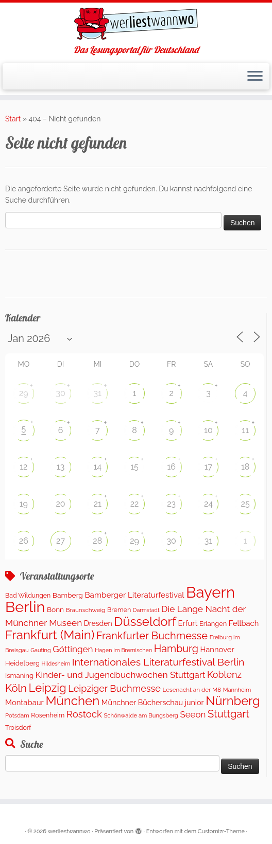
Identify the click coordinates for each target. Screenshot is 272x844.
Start (13, 119)
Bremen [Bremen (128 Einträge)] (119, 610)
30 (60, 393)
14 (97, 467)
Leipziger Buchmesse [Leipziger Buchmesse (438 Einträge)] (114, 688)
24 (208, 504)
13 (60, 467)
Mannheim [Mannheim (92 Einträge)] (237, 689)
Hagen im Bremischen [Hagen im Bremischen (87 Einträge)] (123, 650)
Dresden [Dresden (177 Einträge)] (98, 623)
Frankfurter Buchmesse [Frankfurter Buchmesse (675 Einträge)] (152, 636)
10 (208, 430)
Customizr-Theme (221, 831)
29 (23, 393)
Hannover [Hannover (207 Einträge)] (217, 649)
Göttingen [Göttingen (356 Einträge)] (73, 649)
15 (134, 467)
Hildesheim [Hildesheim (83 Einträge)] (55, 663)
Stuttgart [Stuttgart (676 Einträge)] (228, 714)
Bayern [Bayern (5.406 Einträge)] (210, 592)
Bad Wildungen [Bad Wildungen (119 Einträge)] (27, 595)
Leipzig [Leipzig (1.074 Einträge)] (47, 687)
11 (245, 430)
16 (171, 467)
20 (60, 504)
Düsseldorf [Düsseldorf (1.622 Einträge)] (145, 621)
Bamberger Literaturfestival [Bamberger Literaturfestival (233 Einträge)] (134, 595)
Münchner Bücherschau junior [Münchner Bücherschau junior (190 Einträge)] (152, 702)
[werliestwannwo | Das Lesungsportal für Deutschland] (136, 24)
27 (60, 541)
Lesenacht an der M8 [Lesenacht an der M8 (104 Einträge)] (192, 689)
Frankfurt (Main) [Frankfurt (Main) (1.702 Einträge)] (49, 634)
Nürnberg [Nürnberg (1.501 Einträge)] (233, 701)
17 (208, 467)
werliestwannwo (69, 831)
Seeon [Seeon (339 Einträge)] (193, 714)
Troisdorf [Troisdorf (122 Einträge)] (18, 727)
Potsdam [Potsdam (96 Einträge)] (17, 715)
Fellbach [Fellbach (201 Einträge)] (244, 623)
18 (245, 467)
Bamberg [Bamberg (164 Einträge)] (68, 595)
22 (134, 504)
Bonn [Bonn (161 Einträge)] (55, 609)
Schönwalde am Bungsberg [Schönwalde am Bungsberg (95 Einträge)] (141, 715)
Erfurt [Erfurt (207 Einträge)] (188, 623)
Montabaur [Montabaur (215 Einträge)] (24, 702)
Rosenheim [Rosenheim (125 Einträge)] (47, 715)
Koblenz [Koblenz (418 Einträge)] (224, 674)
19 (24, 504)
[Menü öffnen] (255, 76)
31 (97, 393)
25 (245, 504)
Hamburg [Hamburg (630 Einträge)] (176, 648)
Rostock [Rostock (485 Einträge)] (84, 714)
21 (97, 504)
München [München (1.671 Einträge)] (72, 700)
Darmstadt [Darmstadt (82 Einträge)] (146, 610)
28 (97, 541)
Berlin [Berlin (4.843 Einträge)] (25, 607)
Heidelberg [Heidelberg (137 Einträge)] (22, 663)
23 (171, 504)
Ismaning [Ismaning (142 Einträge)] (19, 675)
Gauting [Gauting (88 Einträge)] (40, 650)
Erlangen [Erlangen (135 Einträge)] (213, 623)
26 (23, 541)
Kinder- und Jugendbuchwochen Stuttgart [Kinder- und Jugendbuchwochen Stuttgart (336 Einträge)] (121, 675)
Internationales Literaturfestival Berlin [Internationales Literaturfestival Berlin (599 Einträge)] (158, 662)
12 (23, 467)
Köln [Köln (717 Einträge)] (16, 688)
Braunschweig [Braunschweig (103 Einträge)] (86, 610)
